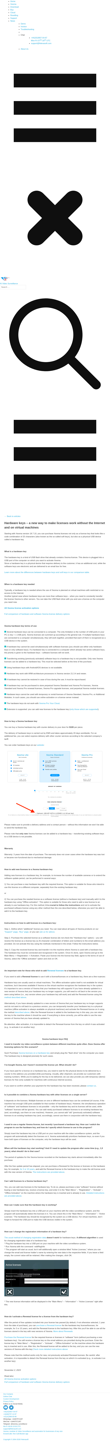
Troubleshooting (27, 29)
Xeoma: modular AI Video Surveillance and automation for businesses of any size (33, 1431)
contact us (91, 1086)
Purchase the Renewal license (17, 1337)
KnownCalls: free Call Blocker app (15, 1434)
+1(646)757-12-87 (9, 1414)
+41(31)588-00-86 (9, 1416)
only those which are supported (84, 709)
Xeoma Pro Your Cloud (49, 703)
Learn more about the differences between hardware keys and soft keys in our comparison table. (47, 572)
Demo (23, 24)
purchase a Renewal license (48, 1325)
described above (22, 1012)
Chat (23, 35)
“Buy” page (24, 932)
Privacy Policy (8, 1401)
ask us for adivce (47, 932)
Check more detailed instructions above (50, 1349)
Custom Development (11, 1399)
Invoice (24, 27)
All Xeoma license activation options (21, 608)
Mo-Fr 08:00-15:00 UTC (12, 1426)
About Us (24, 49)
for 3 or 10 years (27, 1169)
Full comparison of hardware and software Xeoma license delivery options (37, 614)
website (40, 745)
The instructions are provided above (48, 1172)
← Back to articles (12, 516)
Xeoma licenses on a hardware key (34, 1053)
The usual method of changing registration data (25, 1237)
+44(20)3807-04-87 (10, 1412)
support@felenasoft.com (41, 43)
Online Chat (7, 1396)
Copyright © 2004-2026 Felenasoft (15, 1439)
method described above (15, 997)
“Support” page (11, 932)
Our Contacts (8, 1394)
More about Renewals (63, 1331)
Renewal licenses (55, 971)
